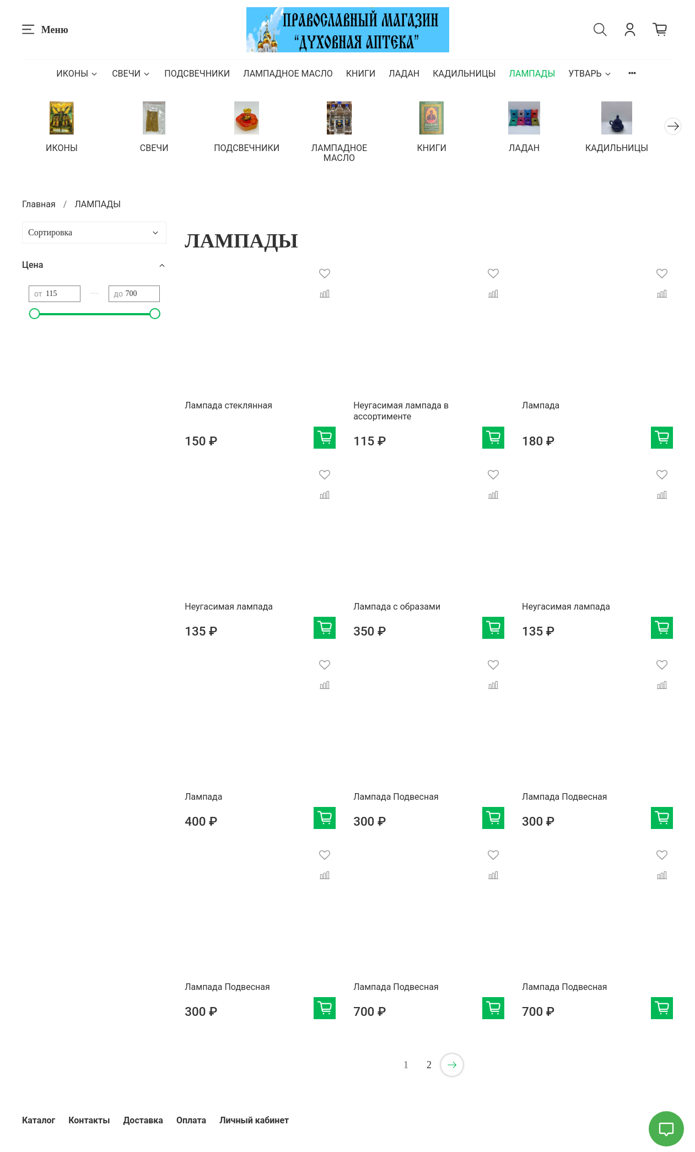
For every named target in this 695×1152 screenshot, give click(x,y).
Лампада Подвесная (396, 798)
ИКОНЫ (77, 73)
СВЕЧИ (131, 73)
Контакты (89, 1120)
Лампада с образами (396, 607)
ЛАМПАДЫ (532, 73)
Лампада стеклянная (228, 406)
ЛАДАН (404, 73)
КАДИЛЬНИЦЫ (464, 73)
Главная (39, 205)
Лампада (540, 406)
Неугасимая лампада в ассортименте (401, 412)
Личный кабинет (254, 1120)
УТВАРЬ (590, 73)
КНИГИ (360, 73)
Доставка (143, 1120)
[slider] (34, 314)
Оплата (191, 1120)
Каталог (38, 1120)
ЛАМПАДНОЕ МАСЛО (288, 73)
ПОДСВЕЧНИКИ (197, 73)
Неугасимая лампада (229, 607)
